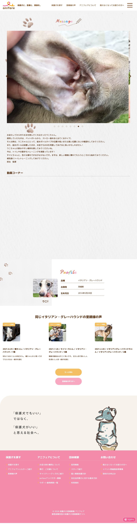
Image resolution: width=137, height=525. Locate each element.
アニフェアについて (87, 5)
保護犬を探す (57, 5)
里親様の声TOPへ (68, 381)
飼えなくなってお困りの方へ (112, 5)
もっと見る (68, 372)
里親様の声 (71, 5)
